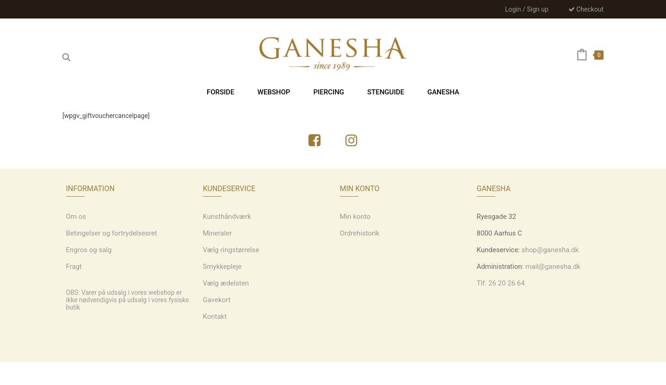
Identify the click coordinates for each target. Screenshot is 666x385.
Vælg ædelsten (226, 283)
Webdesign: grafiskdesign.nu (333, 373)
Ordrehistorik (360, 233)
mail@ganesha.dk (552, 266)
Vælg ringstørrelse (231, 250)
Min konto (355, 216)
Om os (76, 216)
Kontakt (215, 316)
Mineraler (217, 233)
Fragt (74, 266)
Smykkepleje (222, 266)
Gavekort (217, 300)
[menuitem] (220, 92)
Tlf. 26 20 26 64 (501, 283)
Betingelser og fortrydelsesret (111, 233)
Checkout (586, 9)
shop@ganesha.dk (550, 250)
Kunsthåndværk (227, 216)
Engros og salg (89, 250)
